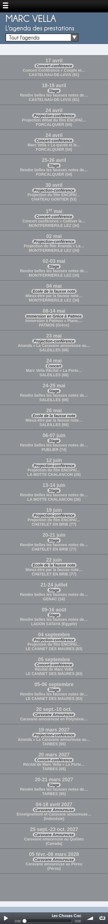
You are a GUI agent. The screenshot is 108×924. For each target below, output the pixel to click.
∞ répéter (102, 918)
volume (90, 918)
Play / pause (6, 918)
